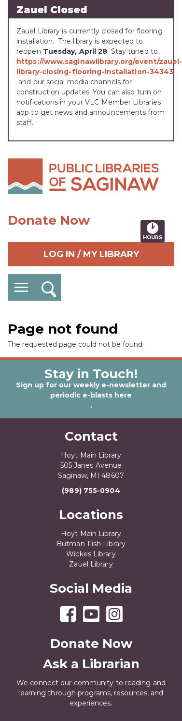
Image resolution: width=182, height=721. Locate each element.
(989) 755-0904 (91, 490)
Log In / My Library (91, 254)
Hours (154, 231)
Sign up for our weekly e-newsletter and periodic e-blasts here (91, 390)
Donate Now (49, 220)
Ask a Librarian (91, 664)
